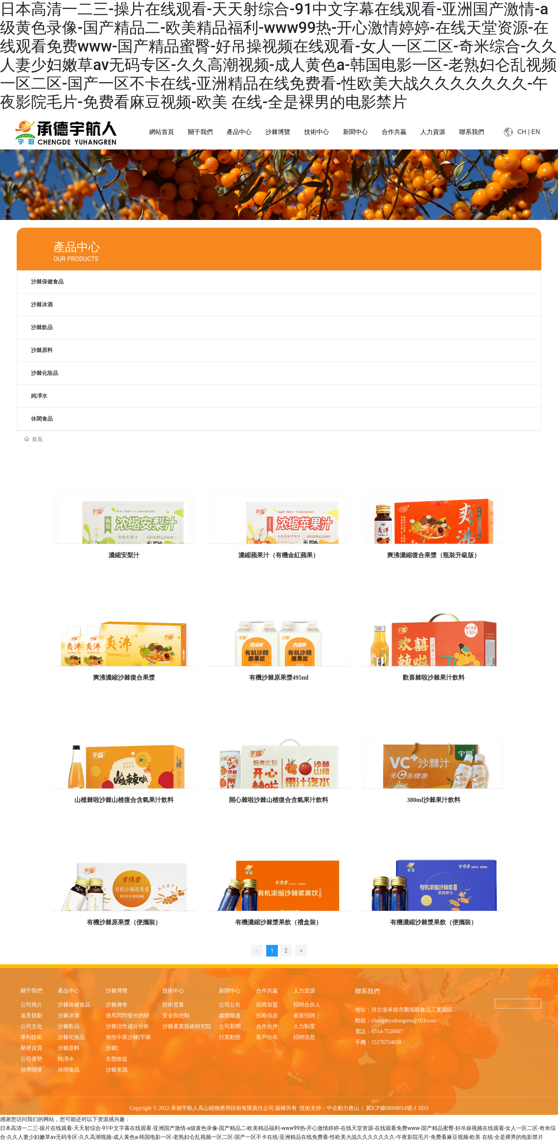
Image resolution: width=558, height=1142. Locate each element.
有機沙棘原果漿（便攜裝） (124, 922)
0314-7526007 (387, 1031)
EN (535, 132)
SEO (423, 1108)
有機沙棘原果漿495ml (279, 677)
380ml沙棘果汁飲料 (433, 800)
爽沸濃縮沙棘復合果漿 (124, 677)
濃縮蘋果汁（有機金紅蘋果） (278, 555)
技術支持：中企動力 (324, 1108)
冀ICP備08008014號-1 (391, 1108)
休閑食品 (42, 419)
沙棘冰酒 (42, 304)
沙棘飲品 (42, 327)
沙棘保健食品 (47, 282)
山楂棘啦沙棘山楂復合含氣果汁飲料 (124, 800)
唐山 (353, 1108)
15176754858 (386, 1042)
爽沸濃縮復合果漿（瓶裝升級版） (433, 555)
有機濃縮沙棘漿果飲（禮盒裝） (278, 922)
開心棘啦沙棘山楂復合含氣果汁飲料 (278, 800)
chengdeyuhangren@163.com (403, 1021)
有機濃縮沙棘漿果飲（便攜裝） (433, 922)
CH (521, 132)
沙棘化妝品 (44, 373)
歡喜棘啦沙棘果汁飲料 (434, 677)
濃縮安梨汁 (124, 555)
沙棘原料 (42, 350)
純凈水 (39, 396)
